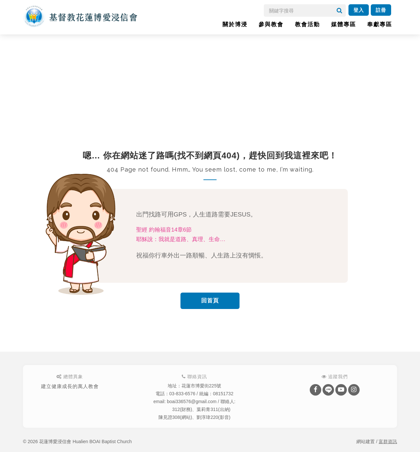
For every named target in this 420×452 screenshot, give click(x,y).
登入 (358, 10)
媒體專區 (343, 24)
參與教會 (271, 24)
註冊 (381, 10)
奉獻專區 (379, 24)
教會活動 (307, 24)
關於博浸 (234, 24)
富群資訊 (388, 441)
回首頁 (210, 301)
